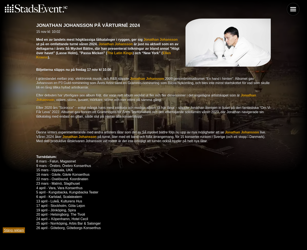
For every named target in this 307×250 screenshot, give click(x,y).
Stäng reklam (14, 230)
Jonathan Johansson (160, 39)
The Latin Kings (120, 53)
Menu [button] (293, 9)
